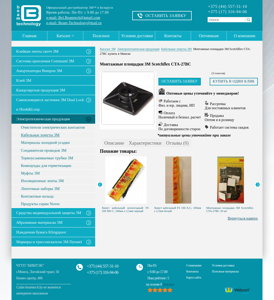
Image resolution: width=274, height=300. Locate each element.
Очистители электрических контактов (53, 127)
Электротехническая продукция (43, 119)
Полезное (101, 36)
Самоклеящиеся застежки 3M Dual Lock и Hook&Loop (50, 104)
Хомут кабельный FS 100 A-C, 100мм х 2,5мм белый (177, 209)
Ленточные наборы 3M (40, 189)
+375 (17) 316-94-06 (227, 11)
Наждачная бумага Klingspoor (41, 232)
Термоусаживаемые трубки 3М (47, 158)
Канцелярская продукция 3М (40, 90)
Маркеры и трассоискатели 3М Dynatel (49, 241)
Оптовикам (209, 36)
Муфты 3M (30, 173)
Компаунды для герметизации (46, 165)
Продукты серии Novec (40, 204)
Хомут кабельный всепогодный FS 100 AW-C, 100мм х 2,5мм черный (125, 209)
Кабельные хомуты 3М (40, 135)
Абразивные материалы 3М (39, 222)
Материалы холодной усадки (45, 142)
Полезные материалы (225, 271)
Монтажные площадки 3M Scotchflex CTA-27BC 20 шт (229, 209)
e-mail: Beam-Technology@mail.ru (74, 23)
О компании (244, 36)
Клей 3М (23, 80)
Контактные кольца (37, 196)
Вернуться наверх (243, 218)
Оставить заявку (180, 81)
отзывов (168, 284)
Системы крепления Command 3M (45, 61)
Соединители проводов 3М (43, 150)
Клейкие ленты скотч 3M (37, 51)
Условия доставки (137, 36)
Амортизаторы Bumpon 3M (39, 70)
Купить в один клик (234, 81)
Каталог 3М (108, 49)
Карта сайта (193, 277)
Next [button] (257, 184)
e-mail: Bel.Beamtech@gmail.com (73, 18)
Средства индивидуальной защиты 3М (48, 212)
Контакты (172, 36)
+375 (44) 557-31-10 (227, 6)
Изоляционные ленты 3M (42, 181)
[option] (126, 183)
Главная (29, 36)
